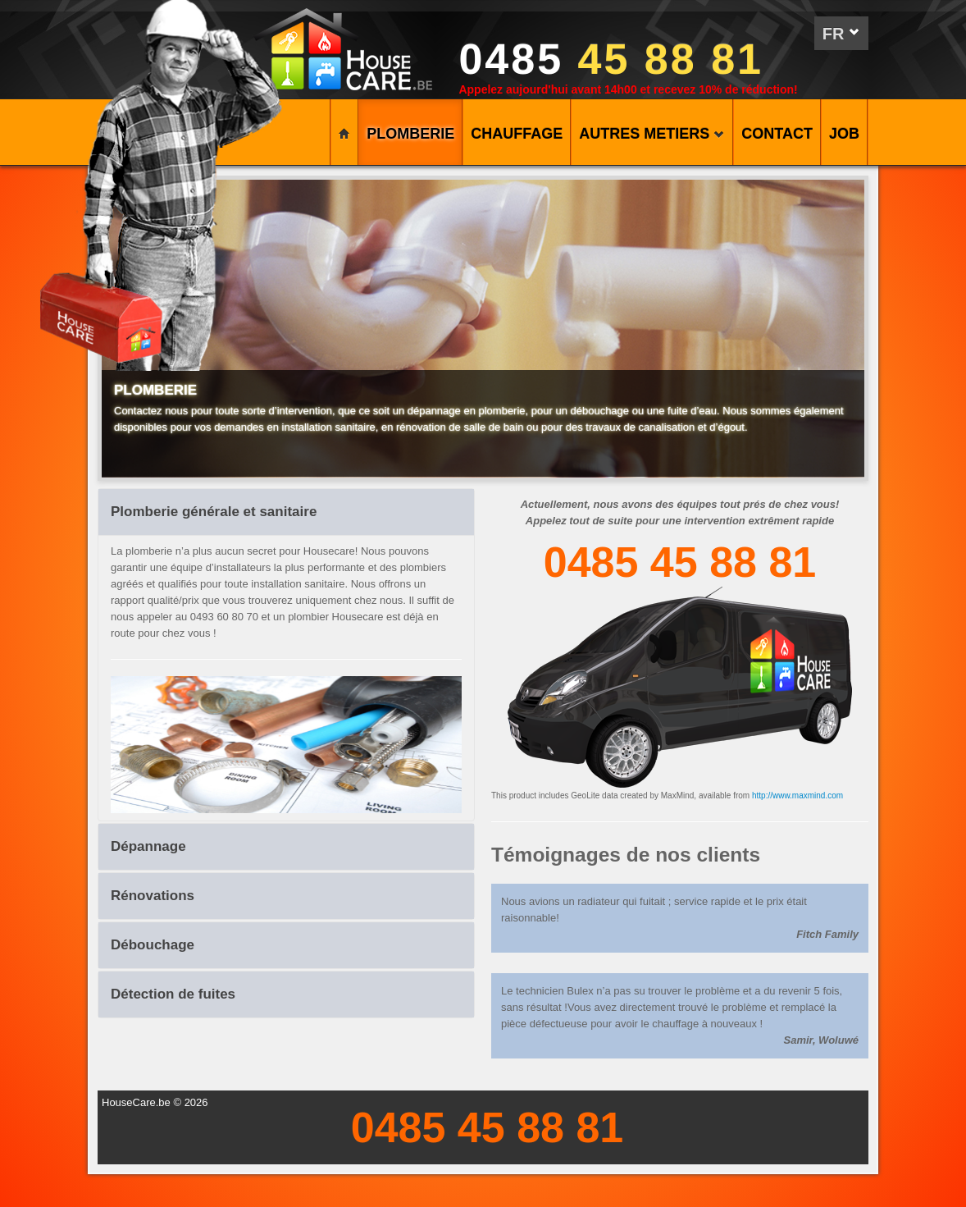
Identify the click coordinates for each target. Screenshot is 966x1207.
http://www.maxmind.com (797, 795)
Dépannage (148, 846)
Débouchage (152, 945)
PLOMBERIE (410, 134)
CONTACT (777, 134)
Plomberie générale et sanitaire (214, 511)
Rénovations (152, 895)
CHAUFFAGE (517, 134)
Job (844, 134)
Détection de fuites (173, 994)
